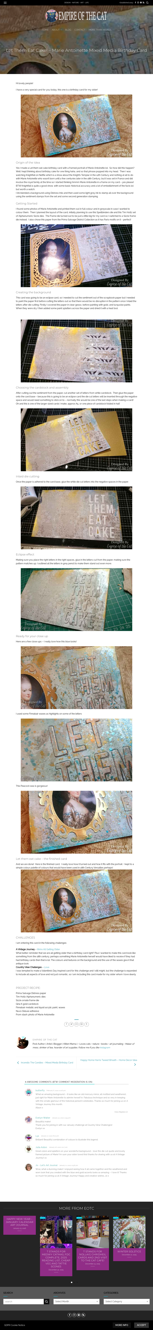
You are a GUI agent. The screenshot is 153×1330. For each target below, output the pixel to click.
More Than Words (100, 29)
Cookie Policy (67, 1322)
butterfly (40, 1090)
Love (46, 967)
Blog (68, 29)
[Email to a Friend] (76, 1024)
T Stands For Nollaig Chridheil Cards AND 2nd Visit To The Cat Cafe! (92, 1256)
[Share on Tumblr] (86, 1024)
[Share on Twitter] (71, 1024)
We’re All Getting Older (48, 949)
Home (45, 29)
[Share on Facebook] (66, 1024)
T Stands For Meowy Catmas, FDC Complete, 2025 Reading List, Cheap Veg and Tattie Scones (56, 1259)
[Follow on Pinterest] (141, 3)
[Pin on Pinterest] (81, 1024)
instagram (105, 1047)
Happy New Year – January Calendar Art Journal (19, 1222)
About (57, 29)
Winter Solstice (129, 1251)
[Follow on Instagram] (138, 3)
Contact (79, 29)
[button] (5, 2)
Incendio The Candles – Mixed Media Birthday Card (44, 1062)
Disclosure (81, 1322)
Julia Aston (41, 1147)
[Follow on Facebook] (135, 3)
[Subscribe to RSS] (143, 3)
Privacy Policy (96, 1322)
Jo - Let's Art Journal (46, 1165)
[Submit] (46, 1301)
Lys (37, 1136)
